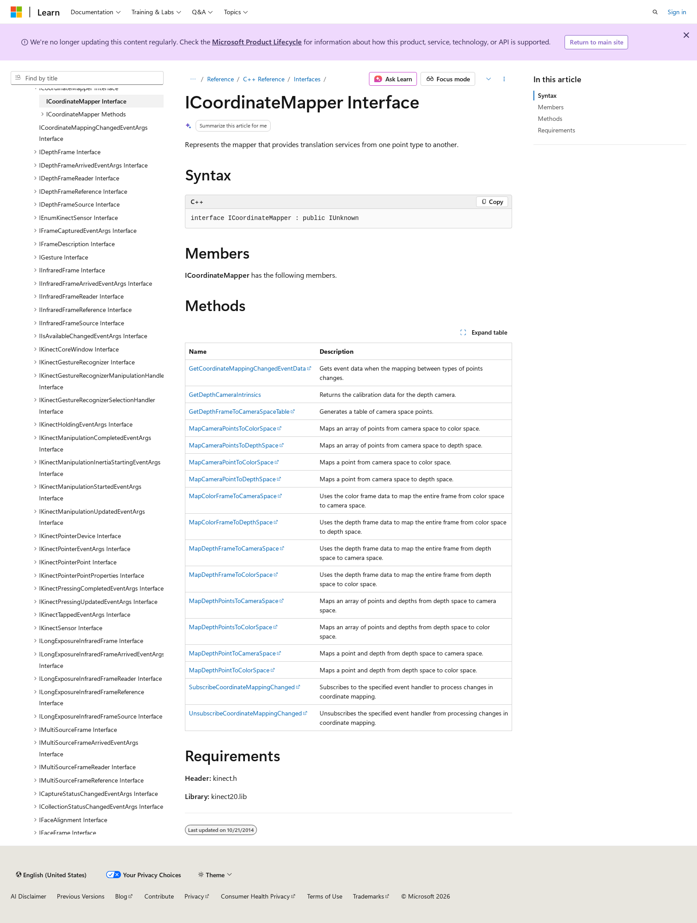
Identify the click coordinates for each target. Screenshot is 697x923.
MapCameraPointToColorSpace (231, 462)
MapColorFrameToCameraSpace (232, 495)
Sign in (677, 12)
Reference (220, 79)
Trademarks (368, 896)
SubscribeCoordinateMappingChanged (242, 687)
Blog (121, 896)
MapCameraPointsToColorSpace (232, 428)
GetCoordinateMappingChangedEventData (247, 368)
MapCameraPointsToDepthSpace (233, 445)
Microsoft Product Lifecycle (257, 41)
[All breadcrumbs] (192, 79)
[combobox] (87, 78)
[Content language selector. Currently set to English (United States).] (51, 874)
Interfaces (307, 79)
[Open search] (655, 12)
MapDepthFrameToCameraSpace (234, 548)
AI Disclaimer (28, 896)
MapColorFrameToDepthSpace (230, 522)
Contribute (159, 896)
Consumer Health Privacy (255, 896)
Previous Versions (80, 896)
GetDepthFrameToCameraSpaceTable (239, 411)
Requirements (556, 130)
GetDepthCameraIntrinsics (225, 394)
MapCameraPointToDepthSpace (232, 479)
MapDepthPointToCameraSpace (232, 653)
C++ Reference (263, 79)
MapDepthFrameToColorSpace (230, 574)
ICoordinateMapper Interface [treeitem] (86, 101)
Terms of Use (324, 896)
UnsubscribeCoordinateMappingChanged (245, 713)
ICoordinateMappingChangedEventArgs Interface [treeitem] (93, 133)
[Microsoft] (16, 12)
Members (551, 107)
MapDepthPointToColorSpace (229, 670)
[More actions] (504, 79)
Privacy (194, 896)
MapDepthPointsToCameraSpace (233, 600)
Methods (550, 118)
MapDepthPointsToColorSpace (230, 627)
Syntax (547, 95)
